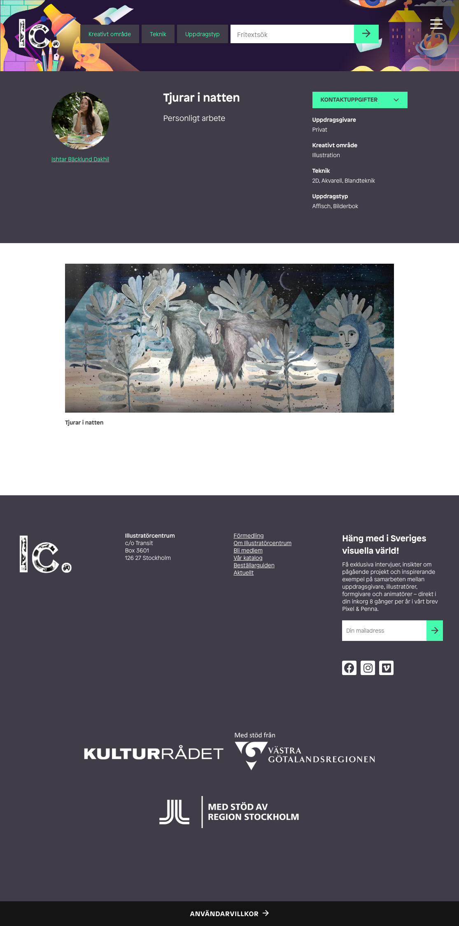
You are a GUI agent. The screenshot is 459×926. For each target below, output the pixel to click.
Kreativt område (110, 34)
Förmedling (249, 536)
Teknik (158, 34)
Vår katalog (248, 558)
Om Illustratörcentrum (263, 543)
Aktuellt (244, 573)
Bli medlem (248, 551)
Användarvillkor (224, 913)
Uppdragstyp (202, 34)
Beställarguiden (254, 565)
